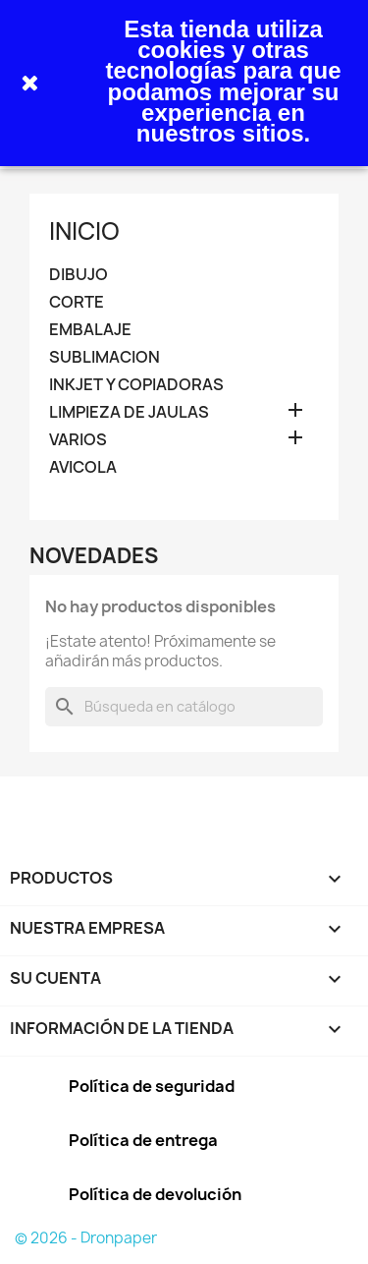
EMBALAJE (90, 329)
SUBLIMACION (104, 357)
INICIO (84, 231)
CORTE (76, 302)
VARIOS (78, 440)
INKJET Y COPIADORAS (136, 384)
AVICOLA (83, 467)
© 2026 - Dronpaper (86, 1238)
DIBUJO (78, 274)
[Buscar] (184, 706)
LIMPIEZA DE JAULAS (129, 412)
